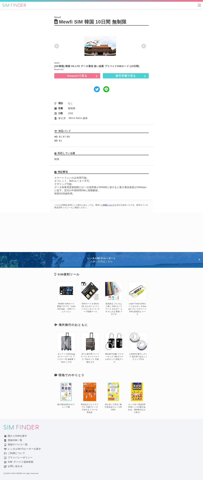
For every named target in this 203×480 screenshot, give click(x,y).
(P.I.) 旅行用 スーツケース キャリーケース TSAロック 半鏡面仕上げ (90, 347)
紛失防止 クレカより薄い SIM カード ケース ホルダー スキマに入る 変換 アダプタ (114, 298)
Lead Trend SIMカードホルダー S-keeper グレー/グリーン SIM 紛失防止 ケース (137, 298)
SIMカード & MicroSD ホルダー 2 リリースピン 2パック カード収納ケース (90, 297)
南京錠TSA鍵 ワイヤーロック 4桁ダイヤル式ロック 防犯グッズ (114, 347)
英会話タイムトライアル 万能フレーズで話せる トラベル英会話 (89, 398)
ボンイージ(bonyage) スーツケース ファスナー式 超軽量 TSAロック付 (66, 347)
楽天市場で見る (130, 75)
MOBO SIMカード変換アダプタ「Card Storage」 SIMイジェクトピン (66, 297)
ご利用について (108, 205)
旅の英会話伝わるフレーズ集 (66, 395)
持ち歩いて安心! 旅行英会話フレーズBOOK (113, 397)
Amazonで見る (72, 75)
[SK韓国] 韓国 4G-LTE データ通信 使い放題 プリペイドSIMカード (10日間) (96, 66)
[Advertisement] (101, 232)
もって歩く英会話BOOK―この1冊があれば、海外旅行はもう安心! (137, 398)
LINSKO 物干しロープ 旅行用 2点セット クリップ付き (138, 346)
